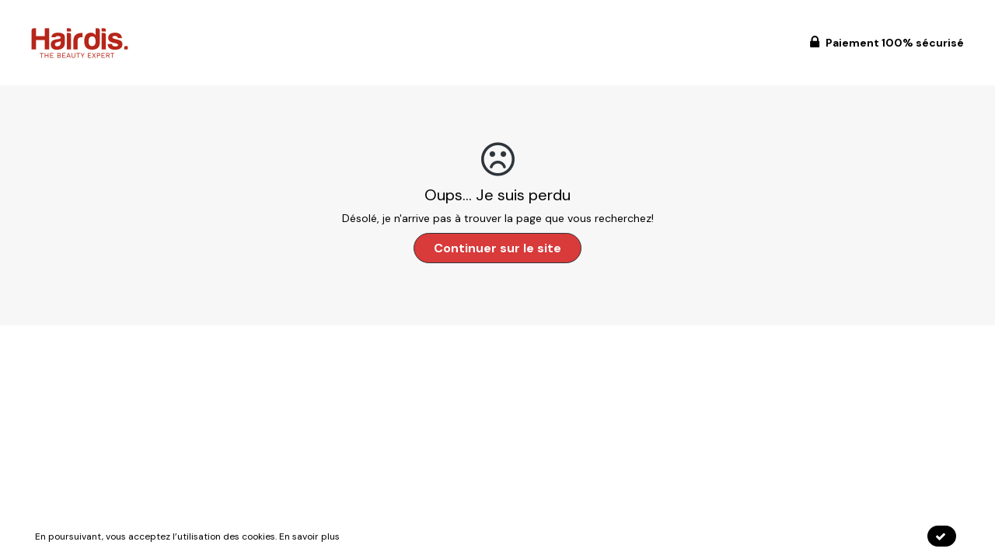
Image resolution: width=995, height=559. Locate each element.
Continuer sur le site (497, 248)
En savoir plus (309, 536)
